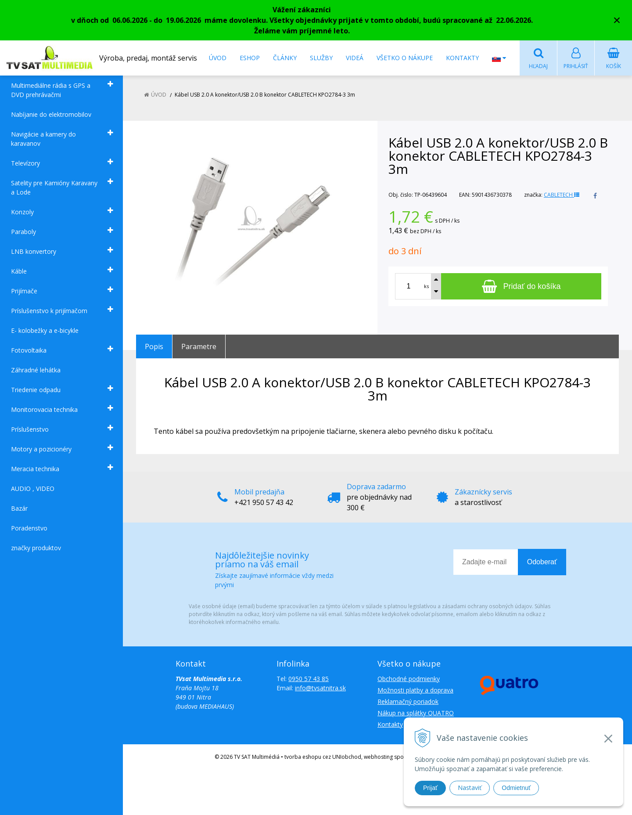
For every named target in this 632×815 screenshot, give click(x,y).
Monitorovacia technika (44, 410)
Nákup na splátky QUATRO (415, 713)
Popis (154, 347)
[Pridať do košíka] (521, 287)
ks (426, 286)
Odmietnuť (516, 787)
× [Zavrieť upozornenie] (617, 20)
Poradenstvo (29, 528)
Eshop (250, 58)
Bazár (19, 509)
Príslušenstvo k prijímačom (49, 311)
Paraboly (23, 232)
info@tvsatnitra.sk (320, 688)
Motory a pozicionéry (41, 449)
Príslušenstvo (30, 430)
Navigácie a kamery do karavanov (43, 139)
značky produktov (36, 548)
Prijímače (24, 291)
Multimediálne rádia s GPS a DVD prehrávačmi (50, 90)
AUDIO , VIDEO (32, 489)
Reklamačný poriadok (407, 702)
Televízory (25, 163)
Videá (354, 58)
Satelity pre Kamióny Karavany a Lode (54, 188)
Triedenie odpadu (36, 390)
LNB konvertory (33, 252)
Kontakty (462, 58)
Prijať (430, 787)
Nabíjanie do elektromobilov (51, 115)
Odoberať (542, 562)
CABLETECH (561, 195)
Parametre (198, 347)
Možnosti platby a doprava (415, 690)
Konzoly (22, 212)
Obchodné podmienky (408, 679)
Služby (321, 58)
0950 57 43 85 (308, 679)
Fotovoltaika (29, 350)
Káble (19, 271)
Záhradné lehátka (36, 370)
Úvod (217, 58)
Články (285, 58)
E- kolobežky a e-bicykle (45, 331)
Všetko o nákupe (405, 58)
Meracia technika (35, 469)
